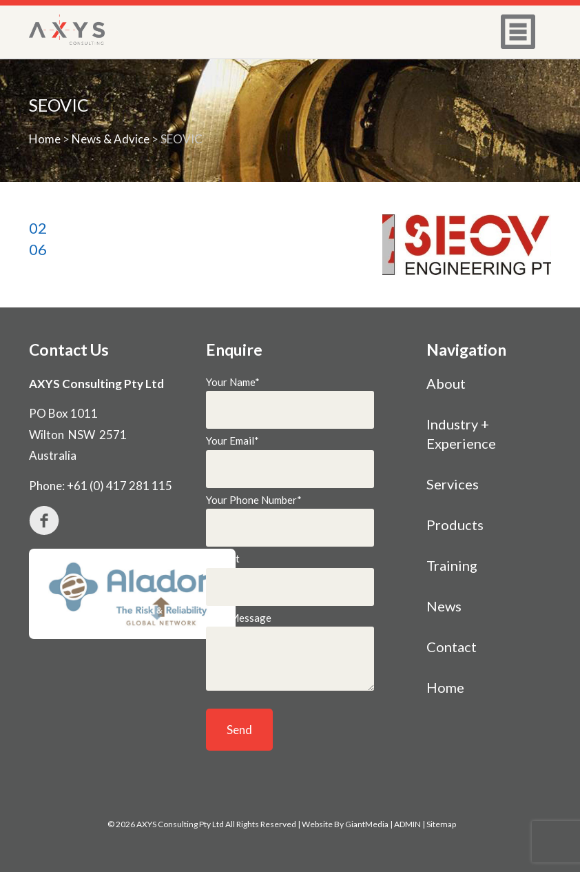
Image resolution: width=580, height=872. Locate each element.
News (444, 606)
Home (45, 139)
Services (452, 484)
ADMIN (407, 824)
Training (451, 565)
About (446, 383)
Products (455, 524)
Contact (451, 646)
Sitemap (441, 824)
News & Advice (110, 139)
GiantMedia (367, 824)
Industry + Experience (461, 434)
